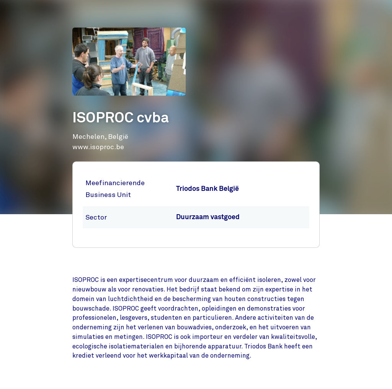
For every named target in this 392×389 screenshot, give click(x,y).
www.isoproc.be (98, 147)
